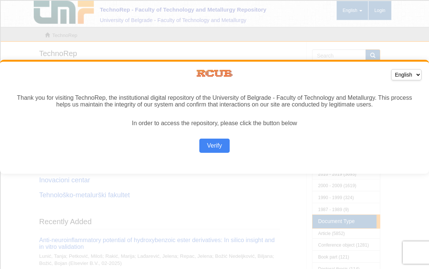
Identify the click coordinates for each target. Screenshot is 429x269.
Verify (214, 145)
